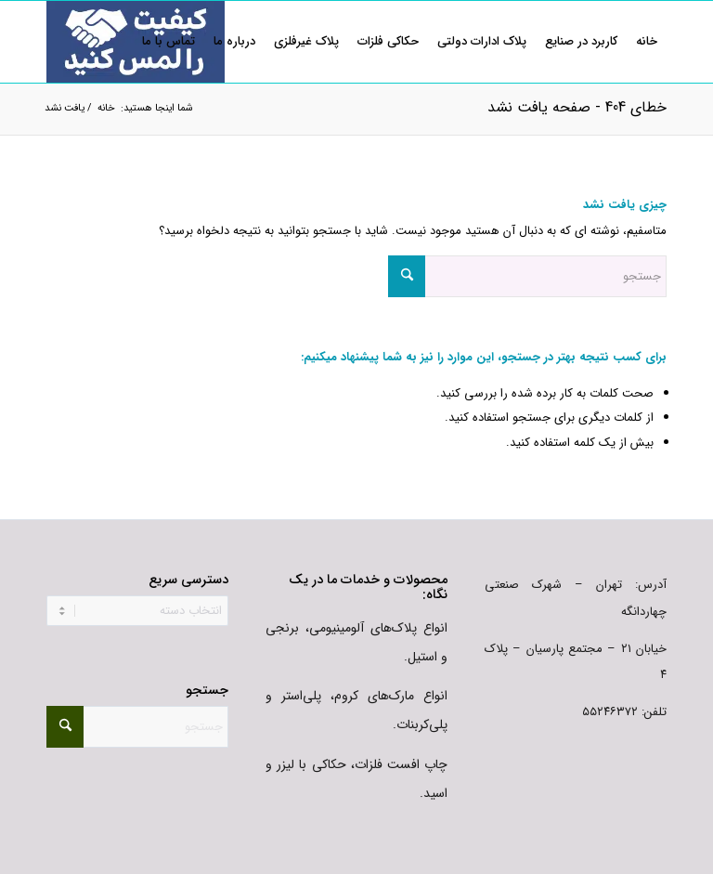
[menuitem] (647, 42)
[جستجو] (527, 276)
